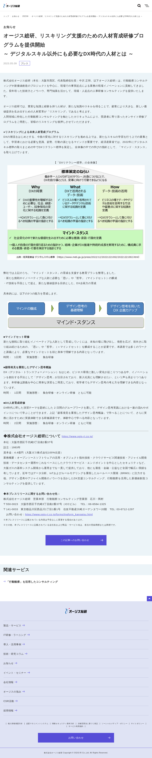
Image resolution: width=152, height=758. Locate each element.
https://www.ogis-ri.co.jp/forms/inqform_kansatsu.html (59, 514)
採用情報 (10, 710)
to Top (149, 598)
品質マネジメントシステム (37, 723)
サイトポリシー (137, 723)
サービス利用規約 (76, 726)
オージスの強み (14, 691)
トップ (6, 16)
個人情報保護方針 (15, 723)
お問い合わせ (89, 737)
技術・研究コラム (15, 653)
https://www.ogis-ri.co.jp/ (77, 436)
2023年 (25, 16)
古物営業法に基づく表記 (88, 723)
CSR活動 (10, 701)
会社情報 (10, 682)
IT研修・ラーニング (16, 635)
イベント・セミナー (16, 672)
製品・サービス (14, 625)
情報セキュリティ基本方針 (63, 723)
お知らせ (15, 16)
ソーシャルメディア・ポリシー (115, 723)
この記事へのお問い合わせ (82, 540)
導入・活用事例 (14, 644)
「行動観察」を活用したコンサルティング (30, 581)
